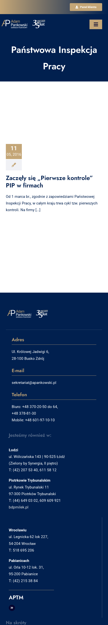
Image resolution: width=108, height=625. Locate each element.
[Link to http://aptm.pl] (12, 608)
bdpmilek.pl (18, 507)
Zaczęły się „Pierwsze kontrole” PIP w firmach (49, 182)
